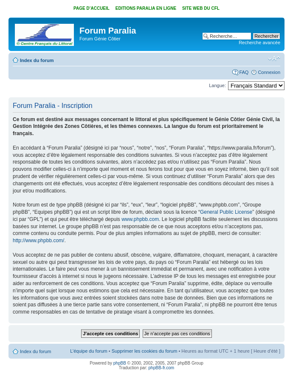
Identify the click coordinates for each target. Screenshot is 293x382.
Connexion (269, 72)
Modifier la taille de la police (274, 58)
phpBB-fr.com (162, 367)
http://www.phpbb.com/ (38, 240)
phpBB (119, 363)
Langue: (217, 85)
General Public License (226, 212)
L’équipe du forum (88, 351)
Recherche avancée (259, 42)
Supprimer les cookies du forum (144, 351)
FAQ (243, 72)
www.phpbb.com (140, 219)
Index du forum (37, 60)
